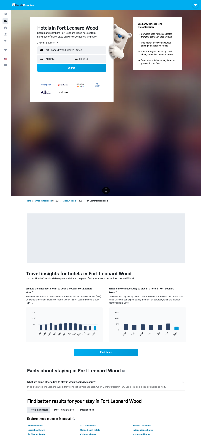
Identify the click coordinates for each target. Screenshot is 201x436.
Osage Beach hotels (90, 430)
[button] (5, 4)
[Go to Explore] (5, 41)
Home (28, 201)
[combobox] (47, 42)
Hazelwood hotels (141, 434)
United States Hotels (43, 201)
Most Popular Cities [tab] (64, 410)
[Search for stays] (5, 21)
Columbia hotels (88, 434)
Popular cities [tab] (87, 410)
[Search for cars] (5, 28)
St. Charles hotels (36, 434)
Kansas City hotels (142, 425)
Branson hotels (35, 425)
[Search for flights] (5, 14)
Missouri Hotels (69, 201)
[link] (106, 352)
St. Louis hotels (88, 425)
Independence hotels (143, 430)
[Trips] (5, 50)
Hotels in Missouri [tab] (39, 410)
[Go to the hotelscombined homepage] (23, 4)
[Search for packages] (5, 34)
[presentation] (123, 371)
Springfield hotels (36, 430)
